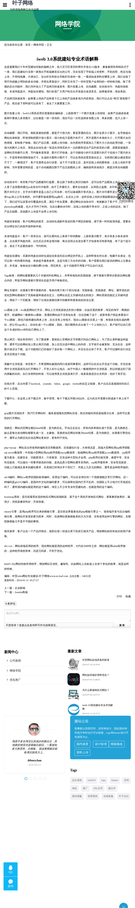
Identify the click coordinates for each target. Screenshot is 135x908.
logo (103, 780)
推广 (85, 788)
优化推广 (15, 679)
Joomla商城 (21, 592)
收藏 (128, 596)
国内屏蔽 (77, 796)
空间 (126, 780)
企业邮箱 (20, 588)
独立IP (111, 788)
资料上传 (82, 752)
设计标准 (101, 744)
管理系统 (93, 796)
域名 (74, 788)
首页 (28, 44)
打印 (119, 596)
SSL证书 (98, 788)
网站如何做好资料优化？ (95, 675)
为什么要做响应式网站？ (95, 690)
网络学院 (38, 44)
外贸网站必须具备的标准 (95, 660)
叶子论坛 (124, 796)
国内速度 (82, 744)
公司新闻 (15, 660)
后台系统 (77, 780)
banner (114, 780)
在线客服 (108, 796)
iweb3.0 (92, 780)
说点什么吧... (68, 616)
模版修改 (117, 744)
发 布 (122, 625)
